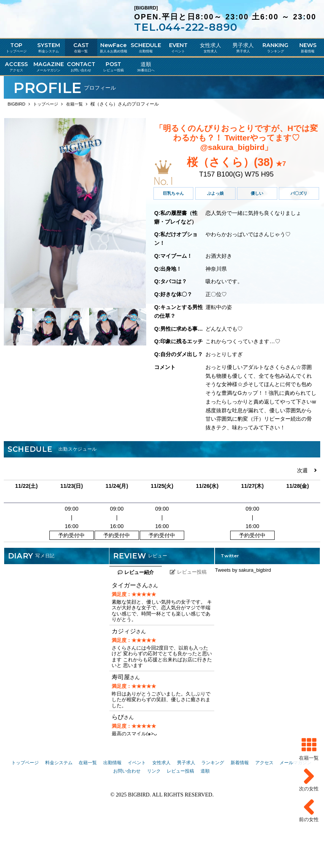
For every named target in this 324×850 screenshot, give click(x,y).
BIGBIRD (139, 828)
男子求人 (186, 796)
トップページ (25, 796)
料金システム (59, 796)
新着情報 (240, 796)
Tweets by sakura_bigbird (243, 604)
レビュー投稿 (180, 805)
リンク (154, 805)
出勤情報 (112, 796)
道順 (205, 805)
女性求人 (161, 796)
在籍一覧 (88, 796)
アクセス (264, 796)
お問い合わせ (127, 805)
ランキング (212, 796)
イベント (137, 796)
